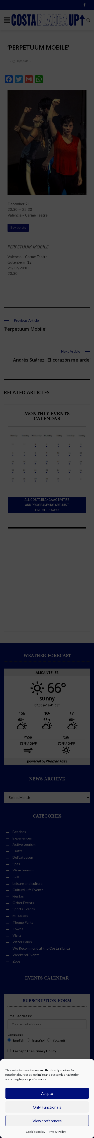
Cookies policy (35, 1132)
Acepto (47, 1093)
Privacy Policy (57, 1132)
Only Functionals (47, 1107)
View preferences (47, 1121)
